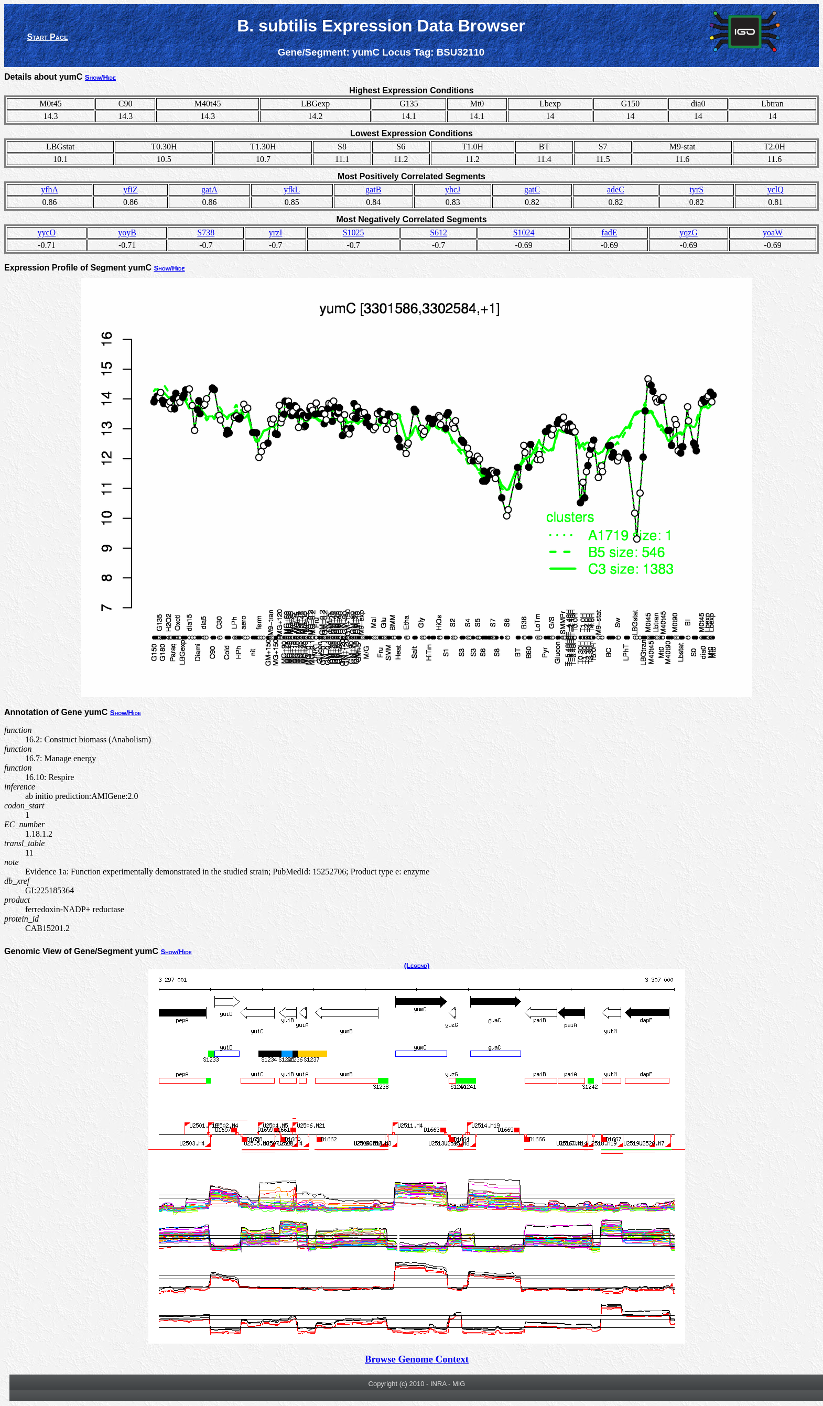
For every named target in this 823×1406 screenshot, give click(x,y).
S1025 (353, 232)
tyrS (696, 189)
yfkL (292, 189)
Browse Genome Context (417, 1359)
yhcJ (452, 189)
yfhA (49, 189)
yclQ (775, 189)
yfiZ (130, 189)
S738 (205, 232)
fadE (609, 232)
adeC (615, 189)
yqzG (688, 232)
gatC (532, 189)
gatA (209, 189)
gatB (373, 189)
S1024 (524, 232)
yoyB (127, 232)
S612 (438, 232)
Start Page (47, 37)
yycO (47, 232)
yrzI (276, 232)
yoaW (773, 232)
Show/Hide (100, 77)
